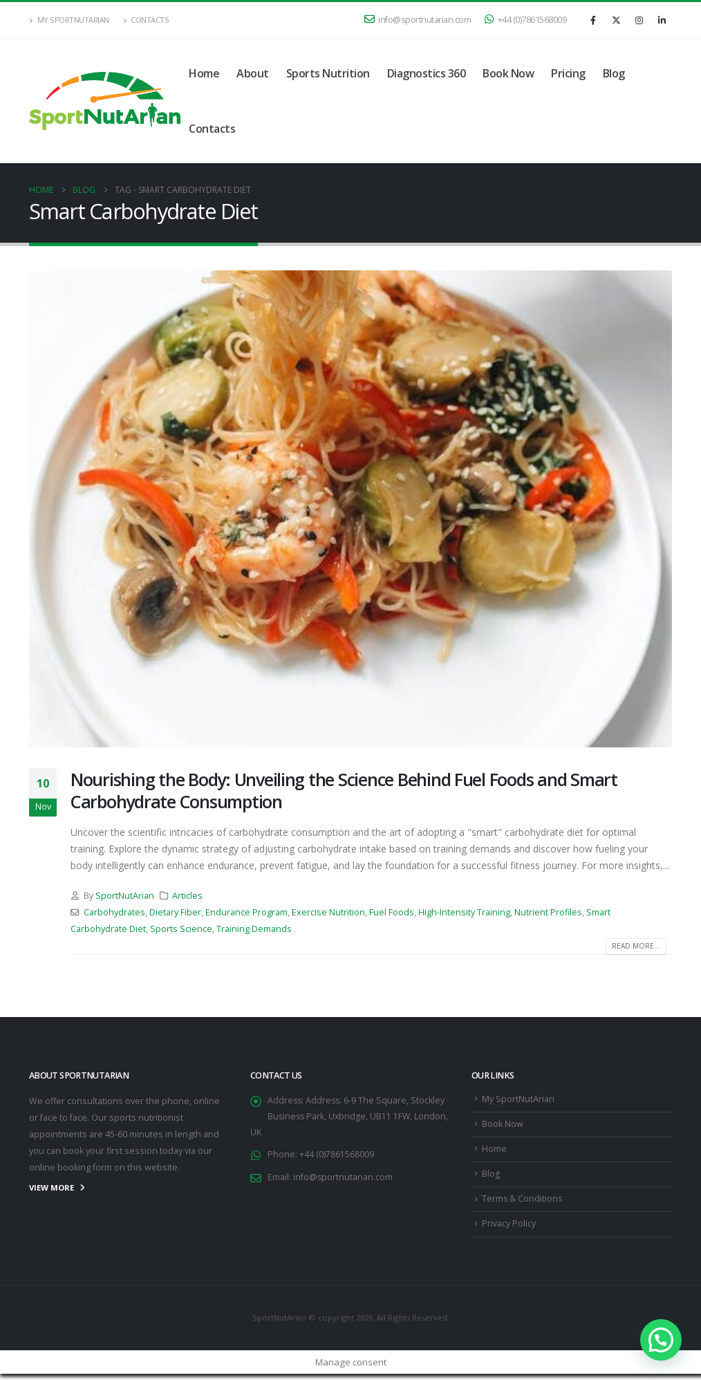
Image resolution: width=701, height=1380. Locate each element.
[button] (661, 1340)
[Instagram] (638, 20)
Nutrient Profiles (548, 912)
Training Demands (254, 929)
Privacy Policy (509, 1230)
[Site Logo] (104, 101)
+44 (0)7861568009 (525, 20)
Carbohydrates (114, 912)
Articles (187, 896)
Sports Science (181, 929)
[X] (616, 20)
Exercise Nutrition (328, 912)
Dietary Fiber (175, 912)
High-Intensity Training (464, 912)
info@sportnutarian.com (417, 20)
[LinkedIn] (661, 20)
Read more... (636, 946)
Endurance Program (246, 912)
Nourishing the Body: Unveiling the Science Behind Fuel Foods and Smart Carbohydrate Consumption (344, 790)
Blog (614, 73)
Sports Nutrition (328, 73)
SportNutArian (124, 896)
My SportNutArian (69, 20)
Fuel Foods (391, 912)
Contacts (146, 20)
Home (204, 73)
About (252, 73)
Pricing (568, 73)
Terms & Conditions (522, 1203)
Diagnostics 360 (426, 73)
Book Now (508, 73)
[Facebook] (593, 20)
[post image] (350, 508)
